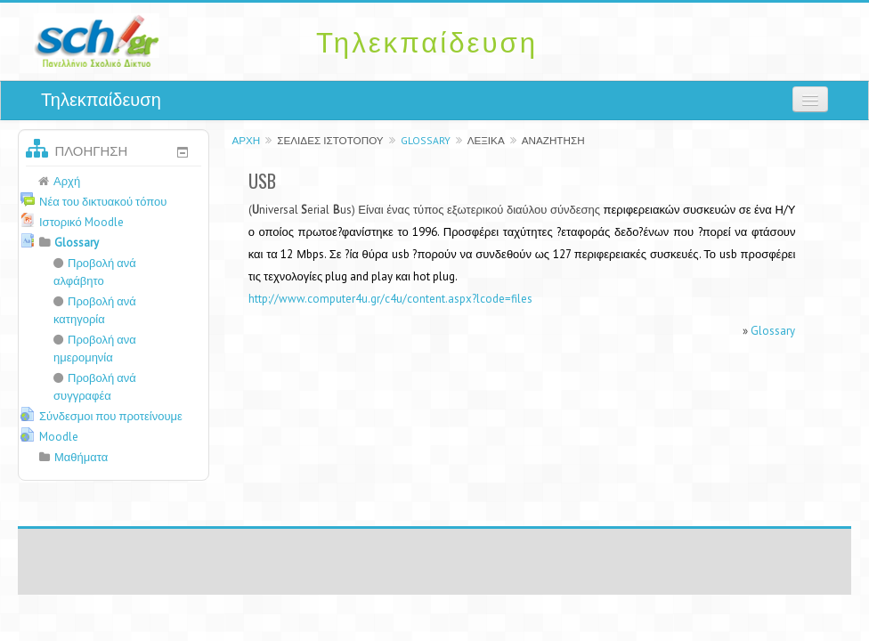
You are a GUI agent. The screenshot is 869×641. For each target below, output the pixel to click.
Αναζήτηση (553, 140)
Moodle (58, 436)
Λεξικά (486, 140)
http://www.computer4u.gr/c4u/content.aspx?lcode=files (390, 298)
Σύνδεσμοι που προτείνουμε (111, 416)
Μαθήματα (81, 457)
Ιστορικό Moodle (81, 222)
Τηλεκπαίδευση (101, 99)
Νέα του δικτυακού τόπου (102, 201)
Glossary (426, 140)
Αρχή (245, 140)
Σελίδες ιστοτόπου (330, 140)
